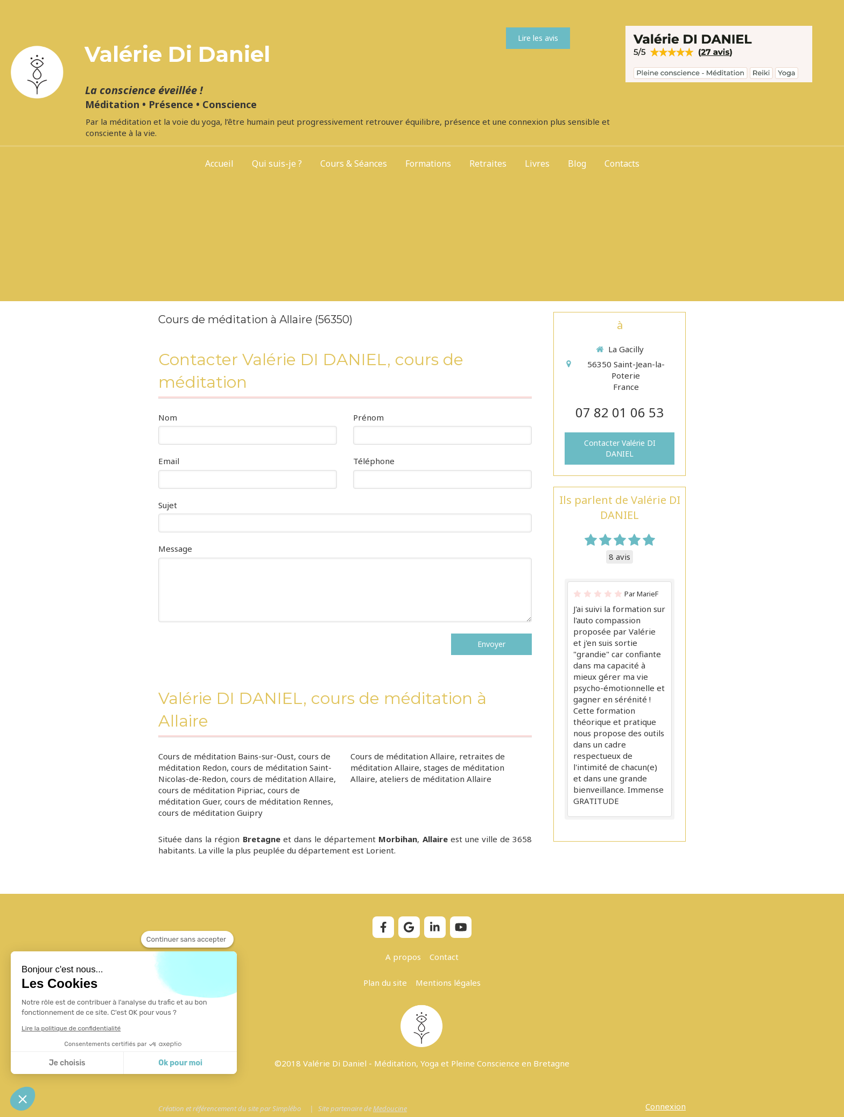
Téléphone (374, 461)
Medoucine (390, 1108)
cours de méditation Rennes (277, 801)
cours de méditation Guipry (210, 812)
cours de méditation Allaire (282, 778)
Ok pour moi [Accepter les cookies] (180, 1063)
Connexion (665, 1106)
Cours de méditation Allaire (402, 756)
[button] (23, 1099)
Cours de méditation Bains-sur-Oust (226, 756)
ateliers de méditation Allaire (435, 778)
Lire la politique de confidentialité (71, 1028)
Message (175, 548)
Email (168, 461)
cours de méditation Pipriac (210, 790)
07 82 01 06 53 (619, 412)
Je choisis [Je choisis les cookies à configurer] (67, 1063)
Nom (167, 417)
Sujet (167, 505)
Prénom (368, 417)
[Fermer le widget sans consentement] (187, 939)
